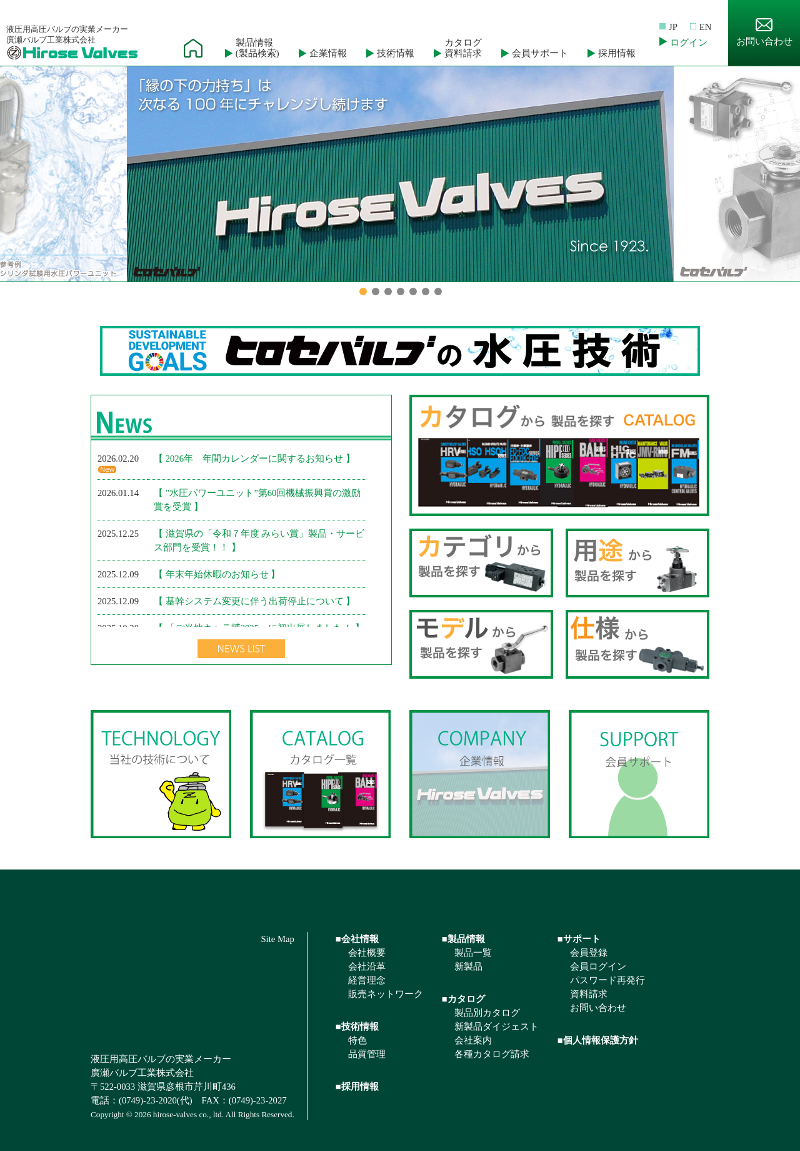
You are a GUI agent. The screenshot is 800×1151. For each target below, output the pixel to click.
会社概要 (367, 953)
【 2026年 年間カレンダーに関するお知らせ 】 (254, 459)
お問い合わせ (764, 32)
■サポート (579, 939)
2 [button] (375, 291)
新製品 (468, 966)
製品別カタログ (487, 1013)
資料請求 (589, 994)
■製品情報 (463, 939)
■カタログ (463, 999)
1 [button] (363, 291)
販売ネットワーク (385, 994)
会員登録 (589, 953)
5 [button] (413, 291)
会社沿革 (367, 966)
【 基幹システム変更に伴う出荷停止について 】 (254, 601)
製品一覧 (473, 953)
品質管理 (367, 1054)
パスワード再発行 (607, 980)
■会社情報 (357, 939)
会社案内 (473, 1040)
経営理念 (367, 980)
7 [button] (438, 291)
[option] (400, 173)
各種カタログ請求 (491, 1054)
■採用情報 (357, 1087)
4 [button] (400, 291)
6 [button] (425, 291)
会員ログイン (598, 966)
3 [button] (388, 291)
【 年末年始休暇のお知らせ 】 (217, 574)
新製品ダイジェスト (496, 1027)
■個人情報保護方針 (598, 1040)
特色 (357, 1040)
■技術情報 (357, 1027)
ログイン (689, 43)
